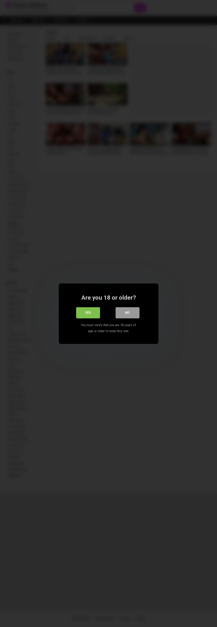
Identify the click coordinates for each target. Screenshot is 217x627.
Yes (88, 312)
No (127, 312)
